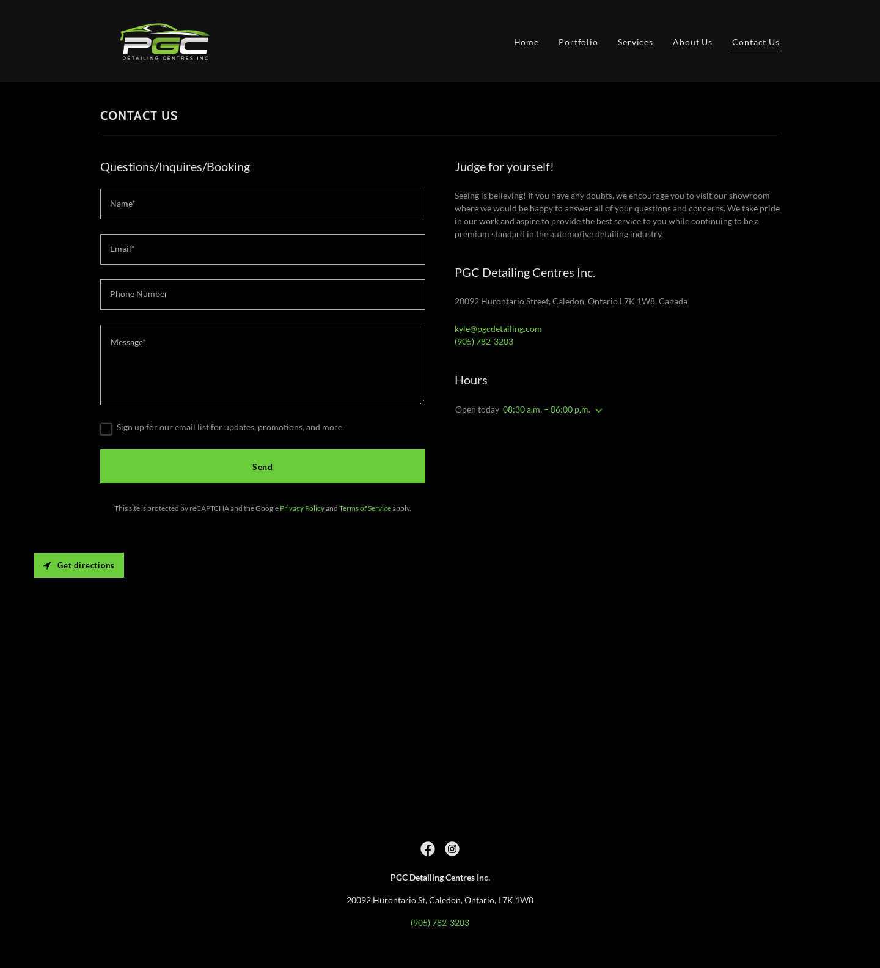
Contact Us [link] (756, 42)
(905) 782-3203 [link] (484, 341)
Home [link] (527, 42)
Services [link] (635, 42)
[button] (596, 411)
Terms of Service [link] (365, 508)
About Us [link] (693, 42)
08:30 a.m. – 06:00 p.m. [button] (546, 409)
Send (263, 466)
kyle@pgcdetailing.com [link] (498, 328)
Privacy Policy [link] (302, 508)
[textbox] (262, 204)
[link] (163, 40)
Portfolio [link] (578, 42)
